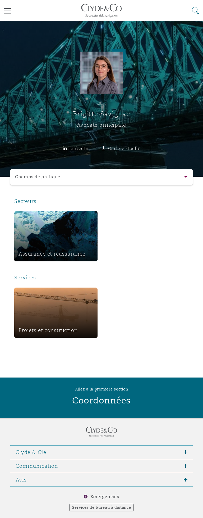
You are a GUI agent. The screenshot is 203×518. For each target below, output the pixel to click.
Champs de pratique (37, 177)
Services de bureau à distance (101, 507)
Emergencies (104, 496)
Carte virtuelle (124, 148)
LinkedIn (79, 148)
